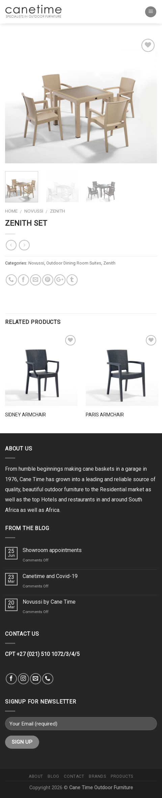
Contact (74, 776)
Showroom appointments (52, 550)
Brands (97, 776)
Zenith (57, 211)
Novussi (33, 211)
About (36, 776)
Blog (53, 776)
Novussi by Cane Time (49, 602)
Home (11, 211)
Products (122, 776)
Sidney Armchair (25, 414)
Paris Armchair (105, 414)
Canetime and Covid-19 (50, 576)
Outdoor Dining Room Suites (73, 263)
